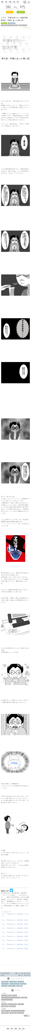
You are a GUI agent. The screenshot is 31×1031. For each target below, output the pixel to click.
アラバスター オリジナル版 (12, 523)
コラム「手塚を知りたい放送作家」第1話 (14, 920)
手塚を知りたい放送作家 (9, 25)
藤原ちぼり (22, 25)
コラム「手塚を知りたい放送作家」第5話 (14, 936)
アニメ (21, 981)
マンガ (4, 986)
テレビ (21, 1004)
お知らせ (5, 981)
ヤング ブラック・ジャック (10, 997)
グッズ (23, 983)
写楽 (14, 995)
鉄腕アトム (5, 1010)
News (10, 12)
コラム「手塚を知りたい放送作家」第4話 (14, 932)
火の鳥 (4, 1004)
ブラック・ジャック (17, 1010)
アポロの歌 (12, 1004)
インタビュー (14, 983)
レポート (11, 986)
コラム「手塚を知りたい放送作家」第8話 (14, 948)
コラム (4, 23)
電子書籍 (5, 1013)
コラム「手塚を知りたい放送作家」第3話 (14, 928)
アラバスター (15, 498)
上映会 (24, 997)
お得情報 (5, 1006)
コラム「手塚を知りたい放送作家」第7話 (14, 944)
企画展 (19, 986)
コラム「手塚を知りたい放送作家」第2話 (14, 924)
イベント (5, 983)
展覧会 (12, 1006)
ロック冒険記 (6, 995)
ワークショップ (6, 999)
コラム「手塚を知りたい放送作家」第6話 (14, 940)
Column (20, 12)
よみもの (11, 23)
